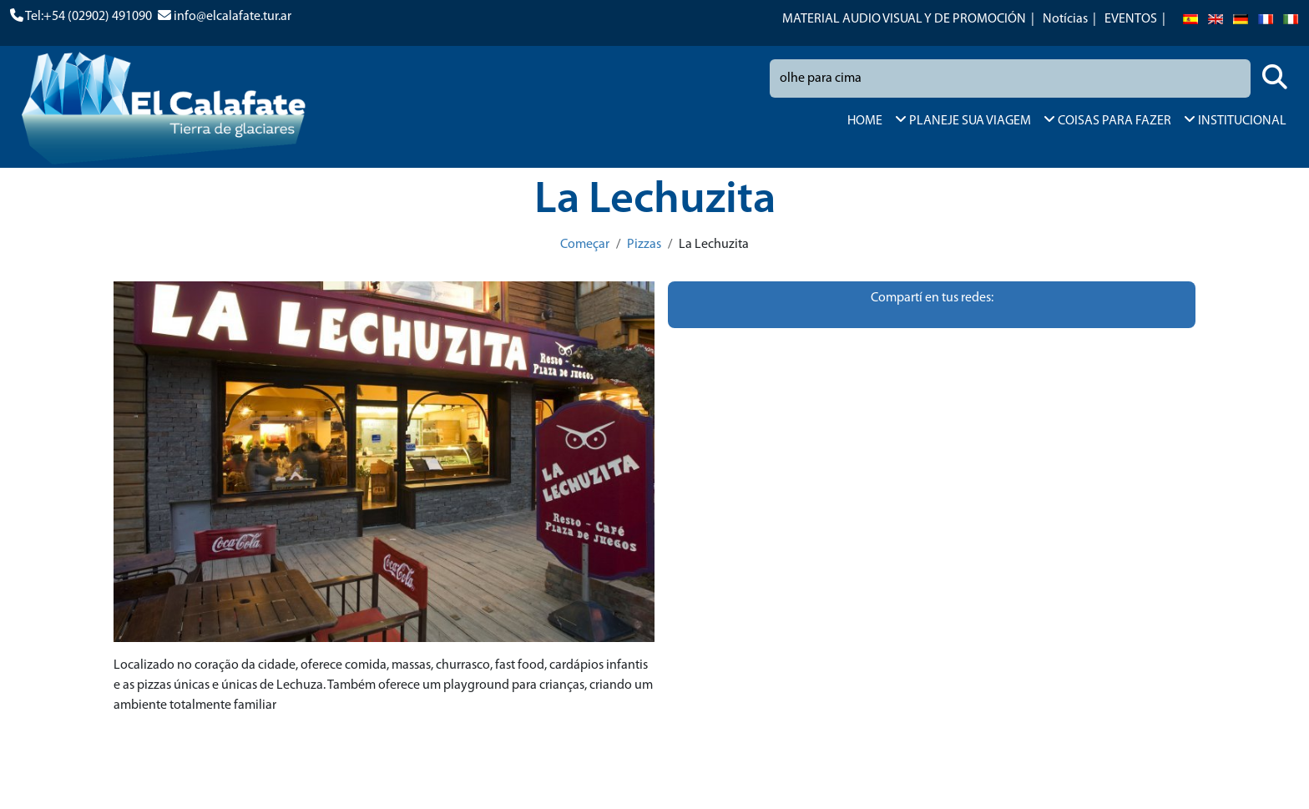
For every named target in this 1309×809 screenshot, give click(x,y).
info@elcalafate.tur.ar (232, 16)
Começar (584, 244)
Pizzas (644, 244)
